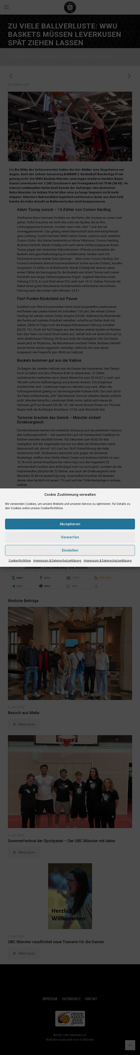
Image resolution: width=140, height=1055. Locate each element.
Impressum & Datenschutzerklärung (57, 560)
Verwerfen (70, 537)
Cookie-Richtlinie (20, 560)
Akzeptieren (70, 524)
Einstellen (70, 550)
